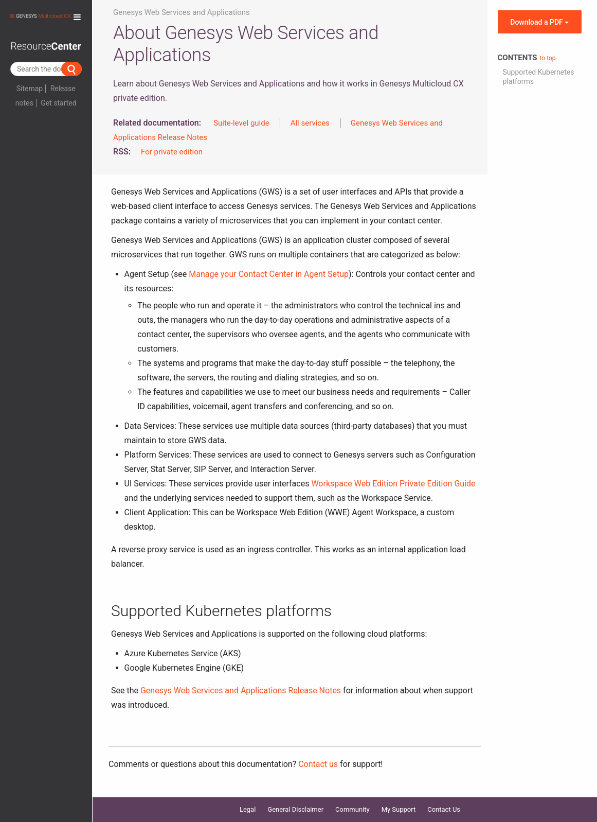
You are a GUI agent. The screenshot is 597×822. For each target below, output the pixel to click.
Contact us (318, 764)
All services (310, 123)
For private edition (172, 151)
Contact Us (443, 809)
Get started (58, 103)
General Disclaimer (295, 809)
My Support (399, 809)
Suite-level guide (241, 123)
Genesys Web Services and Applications (181, 12)
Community (352, 809)
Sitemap (29, 88)
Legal (248, 809)
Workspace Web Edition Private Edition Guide (393, 483)
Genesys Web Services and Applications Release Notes (240, 690)
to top (548, 58)
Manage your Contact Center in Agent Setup (269, 274)
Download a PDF (539, 22)
